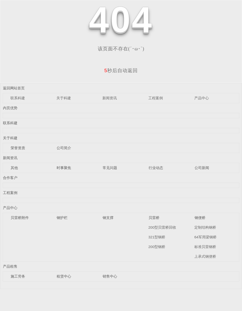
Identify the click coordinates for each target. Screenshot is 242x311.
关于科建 (63, 98)
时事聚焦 (64, 168)
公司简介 (64, 148)
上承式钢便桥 (205, 256)
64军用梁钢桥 (205, 237)
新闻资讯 (109, 98)
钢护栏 (62, 218)
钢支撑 (108, 218)
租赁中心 (64, 276)
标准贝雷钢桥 (205, 247)
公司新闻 (202, 168)
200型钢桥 (156, 247)
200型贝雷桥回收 (162, 227)
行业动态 (156, 168)
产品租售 (10, 266)
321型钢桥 (156, 237)
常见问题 (110, 168)
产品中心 (201, 98)
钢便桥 (200, 218)
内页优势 (10, 108)
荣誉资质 (18, 148)
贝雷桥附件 (20, 218)
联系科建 (17, 98)
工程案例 (155, 98)
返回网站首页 (14, 88)
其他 (14, 168)
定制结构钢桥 (205, 227)
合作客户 (10, 178)
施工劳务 (18, 276)
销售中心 (110, 276)
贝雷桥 (154, 218)
